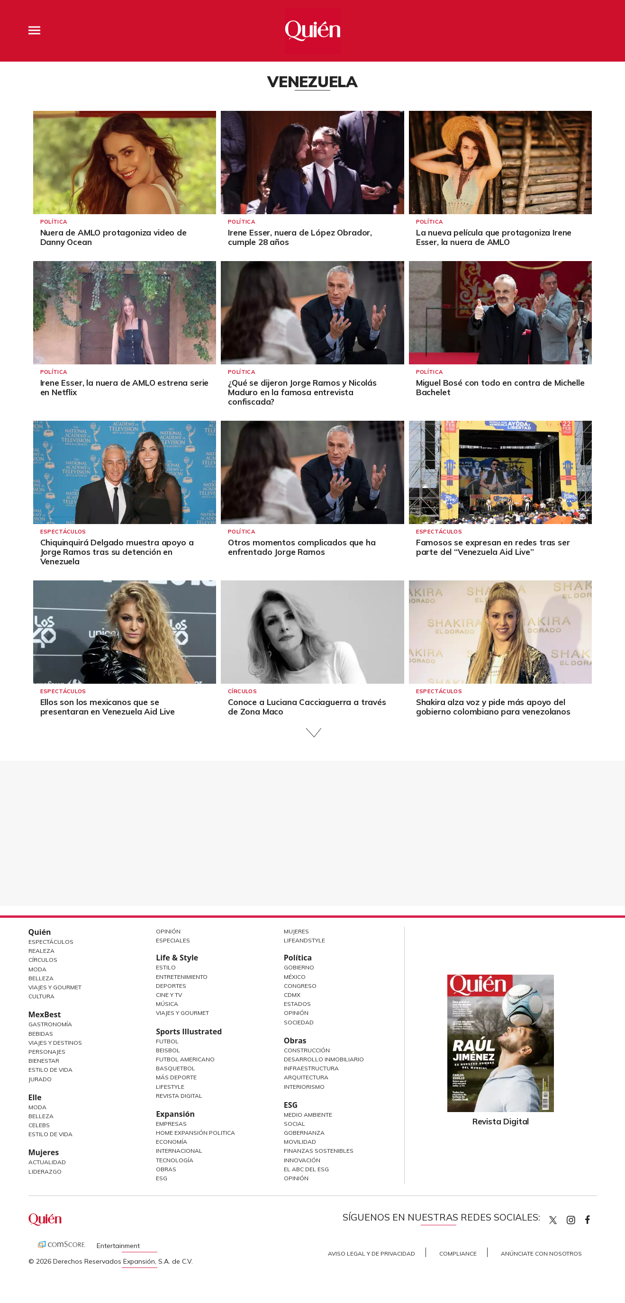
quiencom (579, 1218)
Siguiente (312, 733)
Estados (297, 1003)
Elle (35, 1097)
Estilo (166, 967)
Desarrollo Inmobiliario (324, 1059)
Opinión (168, 931)
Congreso (300, 985)
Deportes (171, 985)
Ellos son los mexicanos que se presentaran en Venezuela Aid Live (107, 706)
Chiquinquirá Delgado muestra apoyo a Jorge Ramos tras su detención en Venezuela (117, 551)
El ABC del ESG (306, 1169)
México (295, 976)
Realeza (41, 950)
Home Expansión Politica (195, 1132)
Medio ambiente (308, 1114)
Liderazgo (45, 1171)
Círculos (242, 691)
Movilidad (300, 1141)
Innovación (302, 1160)
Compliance (458, 1253)
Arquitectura (306, 1077)
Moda (37, 969)
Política (53, 221)
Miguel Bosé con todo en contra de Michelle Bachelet (500, 387)
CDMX (292, 994)
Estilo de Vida (50, 1069)
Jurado (40, 1079)
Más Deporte (176, 1077)
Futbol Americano (185, 1059)
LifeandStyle (304, 940)
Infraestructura (311, 1068)
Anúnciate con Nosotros (541, 1253)
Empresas (171, 1123)
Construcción (307, 1050)
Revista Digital (179, 1095)
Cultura (41, 996)
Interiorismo (304, 1086)
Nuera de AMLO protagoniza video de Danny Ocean (113, 237)
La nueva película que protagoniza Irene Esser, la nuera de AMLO (493, 237)
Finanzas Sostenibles (318, 1150)
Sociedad (299, 1022)
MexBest (44, 1014)
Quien (553, 1220)
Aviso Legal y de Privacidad (371, 1253)
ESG (161, 1178)
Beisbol (168, 1050)
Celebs (39, 1125)
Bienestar (43, 1060)
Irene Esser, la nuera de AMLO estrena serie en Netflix (124, 387)
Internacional (179, 1150)
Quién (39, 932)
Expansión (175, 1114)
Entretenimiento (182, 976)
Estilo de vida (50, 1134)
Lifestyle (170, 1086)
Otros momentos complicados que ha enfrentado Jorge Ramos (301, 547)
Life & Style (177, 957)
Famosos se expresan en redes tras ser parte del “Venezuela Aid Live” (493, 547)
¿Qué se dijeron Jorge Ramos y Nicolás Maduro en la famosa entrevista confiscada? (302, 392)
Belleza (41, 978)
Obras (166, 1169)
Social (294, 1123)
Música (167, 1003)
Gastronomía (50, 1024)
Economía (171, 1141)
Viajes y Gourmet (55, 987)
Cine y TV (169, 994)
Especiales (173, 940)
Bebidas (40, 1033)
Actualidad (47, 1162)
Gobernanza (304, 1132)
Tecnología (174, 1160)
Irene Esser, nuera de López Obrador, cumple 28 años (300, 237)
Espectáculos (63, 531)
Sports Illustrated (189, 1031)
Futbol (167, 1041)
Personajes (46, 1051)
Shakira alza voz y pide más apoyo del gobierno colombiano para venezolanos (493, 706)
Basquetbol (175, 1068)
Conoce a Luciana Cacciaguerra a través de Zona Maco (307, 706)
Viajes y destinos (55, 1042)
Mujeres (43, 1152)
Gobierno (299, 967)
